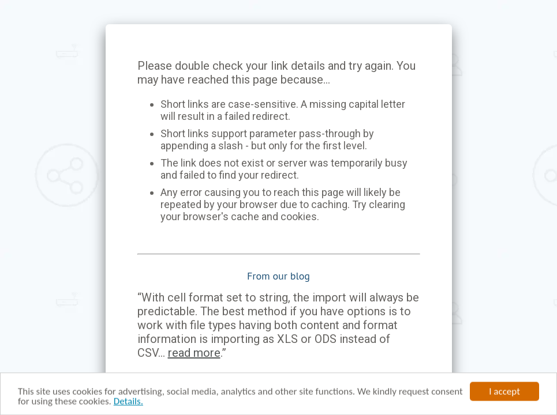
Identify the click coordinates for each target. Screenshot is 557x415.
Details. (128, 402)
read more (194, 353)
